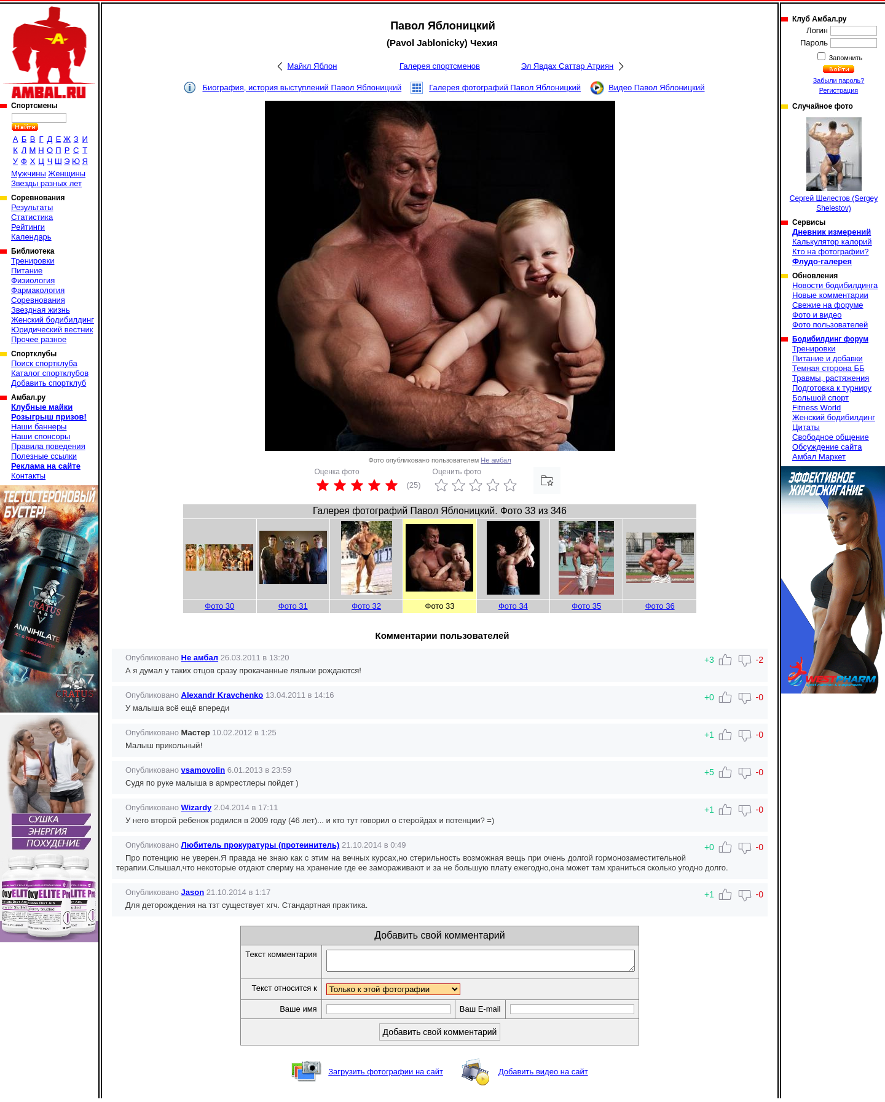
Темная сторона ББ (828, 368)
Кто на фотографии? (830, 251)
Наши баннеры (38, 426)
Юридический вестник (52, 329)
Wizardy (196, 807)
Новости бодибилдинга (835, 285)
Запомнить (845, 57)
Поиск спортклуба (44, 363)
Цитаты (806, 427)
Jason (193, 892)
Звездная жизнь (40, 310)
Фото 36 (660, 606)
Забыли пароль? (839, 80)
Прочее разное (38, 339)
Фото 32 (366, 606)
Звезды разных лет (46, 183)
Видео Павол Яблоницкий (656, 87)
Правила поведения (48, 446)
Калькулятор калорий (832, 241)
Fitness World (816, 407)
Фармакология (38, 290)
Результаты (32, 207)
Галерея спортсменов (439, 66)
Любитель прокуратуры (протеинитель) (260, 845)
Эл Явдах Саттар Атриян (567, 66)
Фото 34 (513, 606)
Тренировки (32, 260)
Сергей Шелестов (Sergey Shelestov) (834, 165)
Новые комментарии (830, 295)
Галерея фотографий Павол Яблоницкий (505, 87)
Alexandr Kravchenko (222, 695)
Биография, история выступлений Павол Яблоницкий (301, 87)
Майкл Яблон (312, 66)
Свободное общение (830, 437)
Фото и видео (817, 314)
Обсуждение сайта (827, 446)
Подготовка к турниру (831, 388)
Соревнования (38, 300)
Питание (26, 270)
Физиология (33, 280)
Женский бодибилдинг (52, 319)
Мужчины (28, 173)
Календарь (31, 236)
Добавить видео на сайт (543, 1075)
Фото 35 (586, 606)
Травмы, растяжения (830, 378)
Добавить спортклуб (48, 383)
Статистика (32, 217)
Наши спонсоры (40, 436)
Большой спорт (820, 397)
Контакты (28, 475)
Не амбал (496, 460)
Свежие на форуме (827, 305)
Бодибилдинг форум (830, 339)
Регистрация (838, 90)
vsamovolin (203, 770)
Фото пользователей (830, 324)
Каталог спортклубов (49, 373)
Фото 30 (219, 606)
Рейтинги (28, 227)
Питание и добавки (827, 358)
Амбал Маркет (819, 456)
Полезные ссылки (44, 456)
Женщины (66, 173)
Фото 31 (293, 606)
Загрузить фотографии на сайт (385, 1075)
